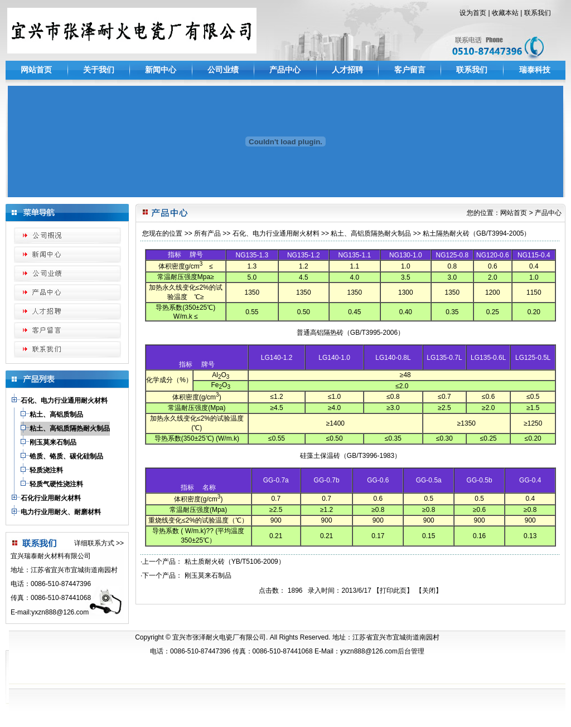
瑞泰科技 (534, 69)
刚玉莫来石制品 (208, 575)
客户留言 (409, 69)
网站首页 (36, 69)
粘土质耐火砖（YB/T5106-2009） (235, 561)
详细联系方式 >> (99, 543)
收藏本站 (505, 13)
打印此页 (393, 590)
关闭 (428, 590)
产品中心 (285, 69)
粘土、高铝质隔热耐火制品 (371, 233)
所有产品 (207, 233)
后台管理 (411, 651)
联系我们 (537, 13)
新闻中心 (160, 69)
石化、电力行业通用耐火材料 (276, 233)
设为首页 (472, 13)
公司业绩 (223, 69)
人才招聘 (347, 69)
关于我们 (98, 69)
